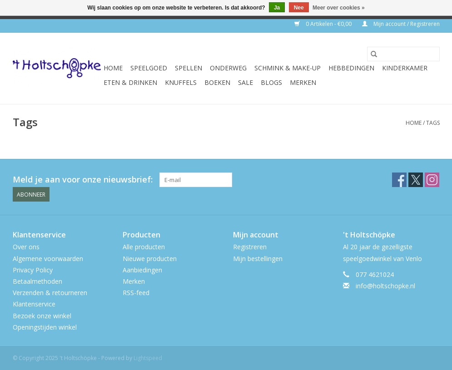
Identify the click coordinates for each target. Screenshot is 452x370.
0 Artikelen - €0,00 (323, 24)
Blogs (271, 82)
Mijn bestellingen (258, 258)
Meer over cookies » (339, 8)
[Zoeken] (403, 54)
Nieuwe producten (150, 258)
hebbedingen (351, 68)
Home (113, 68)
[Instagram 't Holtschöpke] (432, 180)
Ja (277, 8)
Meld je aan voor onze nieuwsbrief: (83, 179)
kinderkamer (404, 68)
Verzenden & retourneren (50, 292)
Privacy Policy (33, 270)
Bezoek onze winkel (42, 315)
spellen (188, 68)
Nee (299, 8)
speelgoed (148, 68)
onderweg (228, 68)
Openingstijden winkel (45, 327)
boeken (217, 82)
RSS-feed (136, 292)
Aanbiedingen (142, 270)
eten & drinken (130, 82)
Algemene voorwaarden (48, 258)
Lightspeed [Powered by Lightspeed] (148, 358)
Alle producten (144, 246)
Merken (303, 82)
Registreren (250, 246)
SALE (245, 82)
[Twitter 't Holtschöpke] (415, 180)
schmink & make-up (287, 68)
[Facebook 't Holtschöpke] (399, 180)
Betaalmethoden (37, 281)
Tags (433, 123)
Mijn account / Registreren (401, 24)
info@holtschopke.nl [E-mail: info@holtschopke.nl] (385, 285)
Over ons (26, 246)
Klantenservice (34, 304)
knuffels (181, 82)
